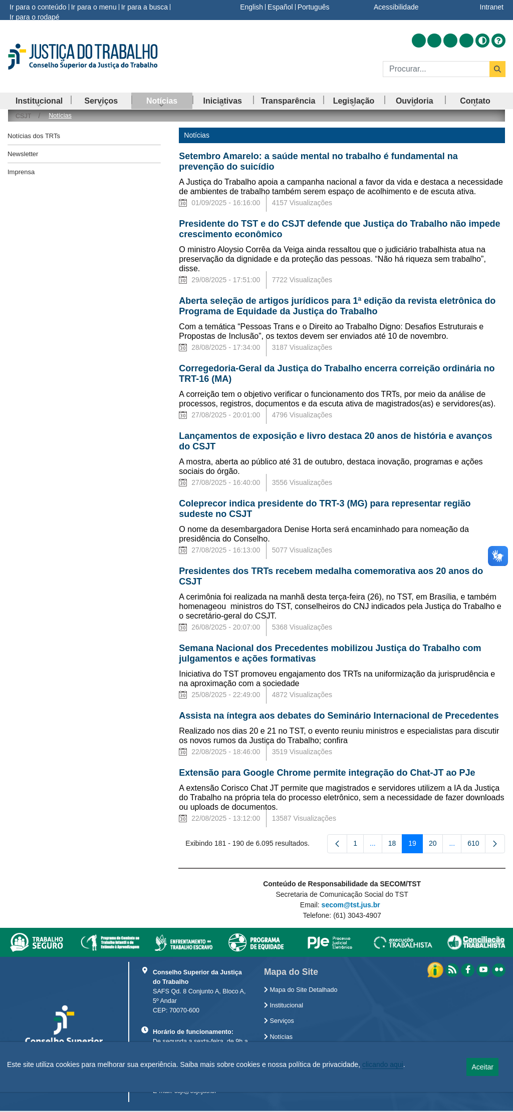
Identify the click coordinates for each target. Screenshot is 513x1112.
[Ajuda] (498, 41)
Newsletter (23, 154)
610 (476, 845)
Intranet (491, 7)
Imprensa (21, 172)
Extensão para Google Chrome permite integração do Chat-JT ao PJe (328, 773)
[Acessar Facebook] (434, 41)
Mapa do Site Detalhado (301, 989)
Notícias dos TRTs (34, 136)
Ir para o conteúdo (38, 7)
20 (436, 845)
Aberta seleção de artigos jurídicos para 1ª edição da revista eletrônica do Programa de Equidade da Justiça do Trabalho (337, 306)
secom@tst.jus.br (351, 905)
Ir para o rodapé (35, 17)
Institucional (283, 1005)
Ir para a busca (144, 7)
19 (415, 845)
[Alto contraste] (482, 41)
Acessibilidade (396, 7)
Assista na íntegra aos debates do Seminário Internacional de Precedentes (338, 716)
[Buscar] (436, 69)
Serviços (279, 1020)
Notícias (278, 1036)
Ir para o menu (94, 7)
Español (280, 7)
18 (395, 845)
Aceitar (482, 1067)
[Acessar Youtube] (450, 41)
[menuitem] (39, 101)
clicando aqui (382, 1064)
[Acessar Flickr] (466, 41)
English (251, 7)
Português (314, 7)
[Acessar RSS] (419, 41)
